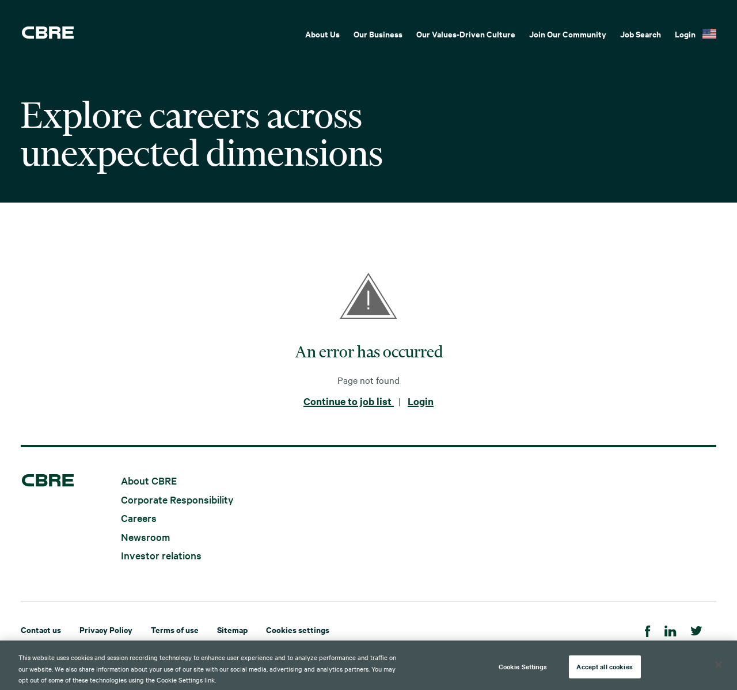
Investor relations (161, 555)
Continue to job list (348, 401)
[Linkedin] (670, 629)
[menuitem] (322, 32)
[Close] (718, 668)
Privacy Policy (105, 629)
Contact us (41, 629)
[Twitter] (696, 629)
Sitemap (232, 629)
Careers (139, 517)
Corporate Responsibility (177, 498)
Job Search (640, 34)
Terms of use (175, 629)
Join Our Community (567, 34)
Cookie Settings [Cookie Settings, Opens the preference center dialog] (523, 669)
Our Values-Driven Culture (465, 34)
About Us (322, 34)
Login (685, 34)
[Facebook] (648, 629)
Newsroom (145, 536)
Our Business (378, 34)
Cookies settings (297, 629)
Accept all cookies (604, 669)
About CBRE (149, 480)
